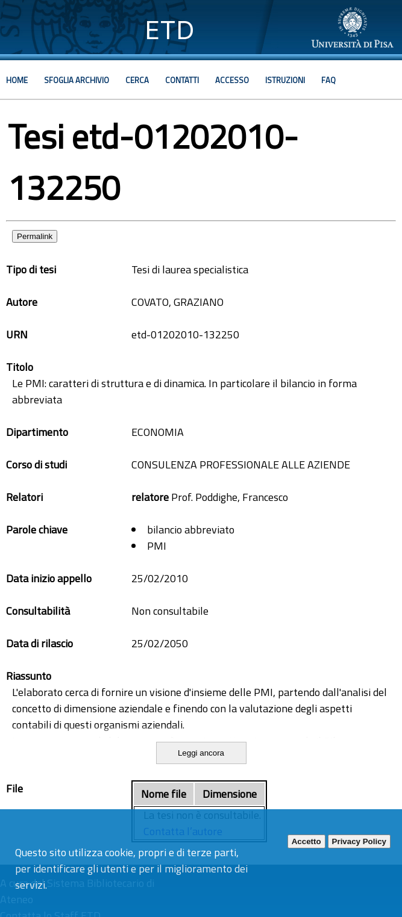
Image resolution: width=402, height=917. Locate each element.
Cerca (137, 80)
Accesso (232, 80)
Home (17, 80)
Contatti (182, 80)
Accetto (306, 841)
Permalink (34, 236)
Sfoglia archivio (76, 80)
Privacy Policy (359, 841)
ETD (170, 29)
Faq (328, 80)
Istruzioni (285, 80)
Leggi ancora (201, 752)
